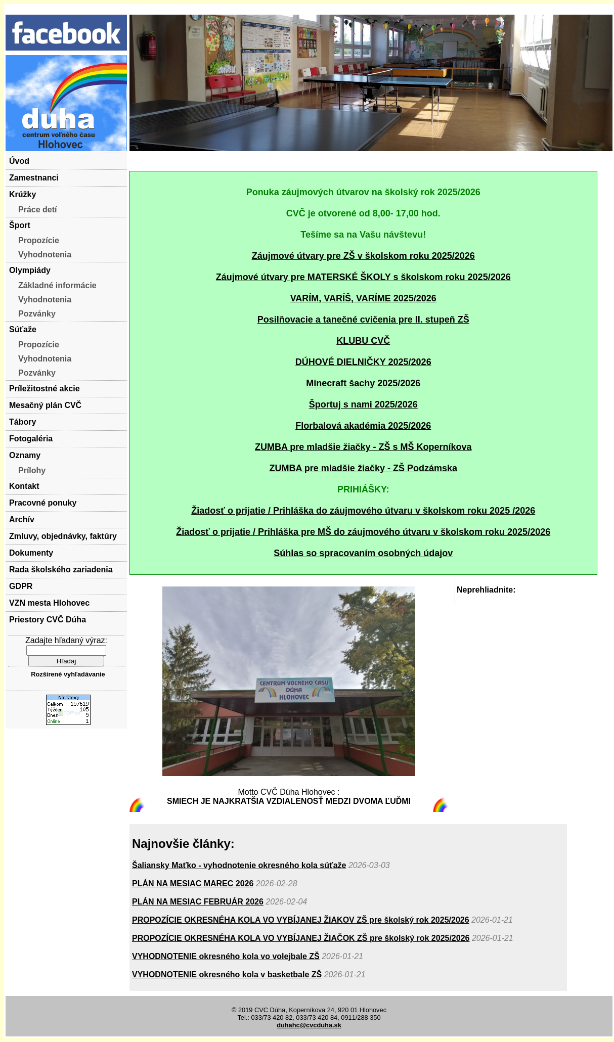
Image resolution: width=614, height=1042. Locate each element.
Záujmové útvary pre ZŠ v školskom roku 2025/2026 (363, 256)
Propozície (38, 240)
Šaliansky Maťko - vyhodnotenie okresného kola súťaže (239, 865)
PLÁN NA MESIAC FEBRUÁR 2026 (198, 901)
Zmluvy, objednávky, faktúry (63, 536)
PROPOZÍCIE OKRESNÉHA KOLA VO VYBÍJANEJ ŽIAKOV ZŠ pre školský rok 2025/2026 (300, 920)
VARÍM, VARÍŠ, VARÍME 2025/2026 (363, 298)
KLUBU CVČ (363, 341)
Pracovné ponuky (42, 503)
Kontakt (24, 486)
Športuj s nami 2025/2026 (363, 404)
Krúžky (22, 194)
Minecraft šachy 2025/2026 (363, 383)
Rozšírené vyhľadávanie (68, 674)
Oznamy (24, 455)
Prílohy (32, 470)
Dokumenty (31, 553)
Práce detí (37, 209)
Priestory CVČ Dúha (47, 619)
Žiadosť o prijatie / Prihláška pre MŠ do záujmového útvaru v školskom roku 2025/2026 (363, 532)
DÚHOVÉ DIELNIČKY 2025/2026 (363, 362)
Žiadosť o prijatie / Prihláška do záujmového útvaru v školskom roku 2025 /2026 (363, 511)
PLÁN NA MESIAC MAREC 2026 (192, 883)
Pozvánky (37, 313)
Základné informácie (57, 285)
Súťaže (22, 329)
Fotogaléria (31, 438)
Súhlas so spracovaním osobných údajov (363, 553)
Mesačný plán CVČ (45, 405)
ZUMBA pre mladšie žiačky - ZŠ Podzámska (363, 468)
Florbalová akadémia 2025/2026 (363, 426)
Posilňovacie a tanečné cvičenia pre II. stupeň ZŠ (363, 319)
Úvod (19, 161)
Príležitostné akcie (44, 388)
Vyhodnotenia (44, 254)
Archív (21, 519)
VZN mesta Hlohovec (49, 603)
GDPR (20, 586)
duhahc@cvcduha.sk (309, 1025)
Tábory (22, 422)
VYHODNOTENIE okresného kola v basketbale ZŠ (227, 974)
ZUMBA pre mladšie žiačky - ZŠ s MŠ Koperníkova (363, 447)
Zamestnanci (34, 177)
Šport (19, 225)
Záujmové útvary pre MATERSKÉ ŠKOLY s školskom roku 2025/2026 (363, 277)
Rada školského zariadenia (61, 569)
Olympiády (30, 270)
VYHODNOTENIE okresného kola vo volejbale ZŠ (226, 956)
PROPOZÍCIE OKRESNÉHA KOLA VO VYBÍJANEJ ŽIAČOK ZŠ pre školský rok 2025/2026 (300, 938)
